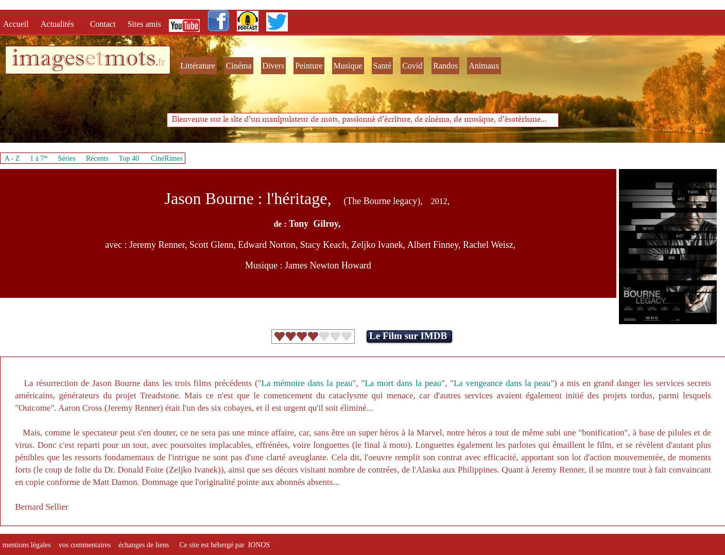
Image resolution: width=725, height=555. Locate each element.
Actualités (60, 24)
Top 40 (129, 158)
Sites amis (144, 24)
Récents (97, 158)
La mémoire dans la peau (307, 383)
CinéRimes (167, 158)
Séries (67, 158)
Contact (104, 24)
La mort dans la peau (403, 383)
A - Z (12, 158)
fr (161, 62)
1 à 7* (38, 158)
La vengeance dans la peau (502, 383)
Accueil (18, 24)
